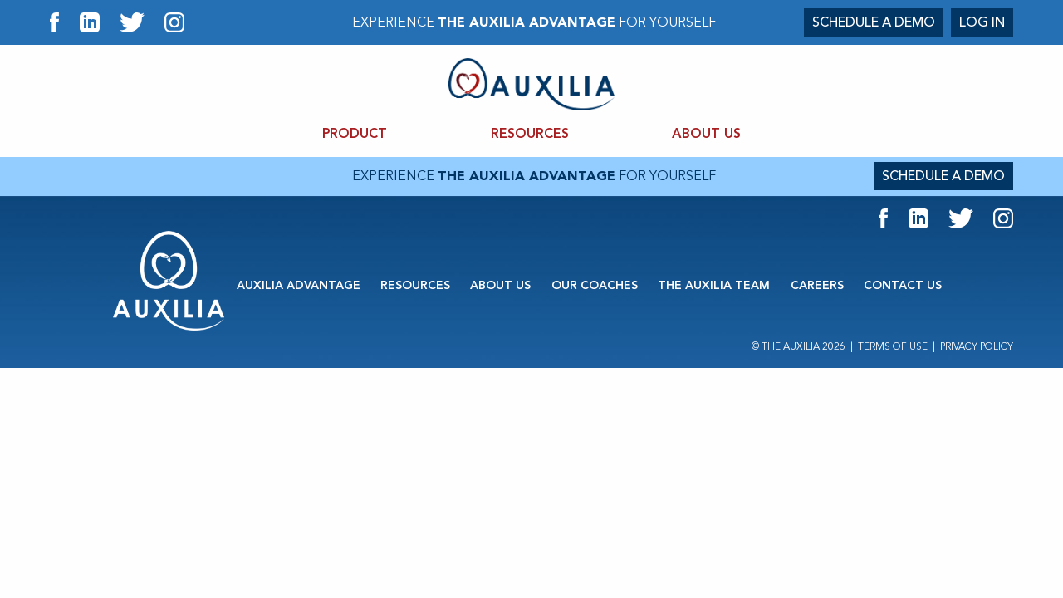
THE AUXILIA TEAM (714, 286)
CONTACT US (903, 286)
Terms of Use (893, 347)
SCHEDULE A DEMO (873, 22)
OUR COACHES (594, 286)
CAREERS (817, 286)
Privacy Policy (976, 347)
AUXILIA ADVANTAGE (298, 286)
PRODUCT (354, 134)
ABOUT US (706, 134)
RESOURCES (530, 134)
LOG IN (982, 22)
